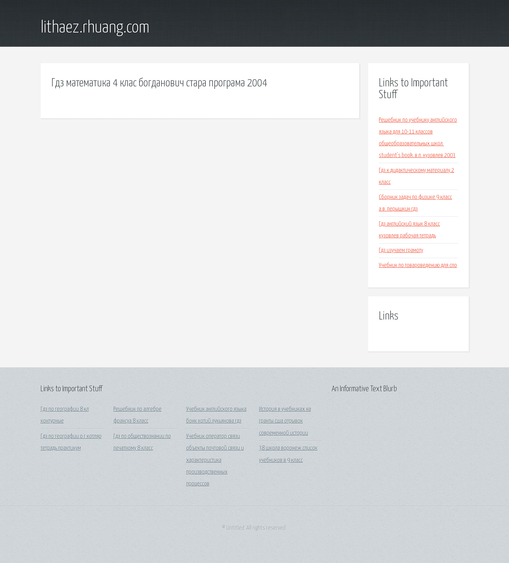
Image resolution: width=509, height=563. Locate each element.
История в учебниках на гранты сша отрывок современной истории (285, 421)
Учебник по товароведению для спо (418, 265)
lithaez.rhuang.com (95, 28)
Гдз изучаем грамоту (401, 250)
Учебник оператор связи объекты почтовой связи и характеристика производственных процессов (215, 460)
